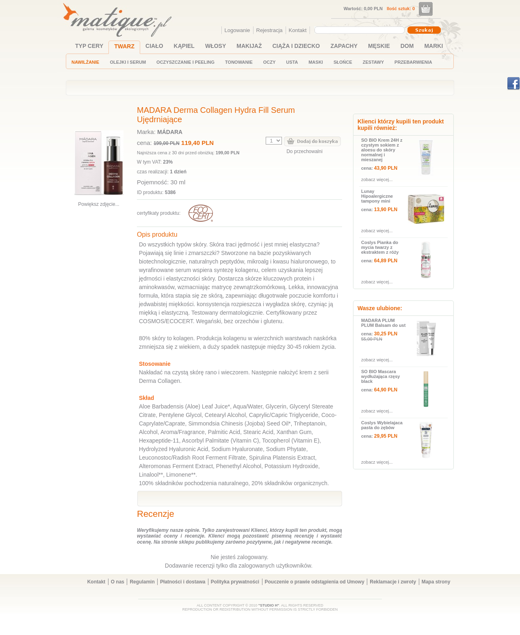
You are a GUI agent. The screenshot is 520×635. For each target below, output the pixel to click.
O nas (117, 582)
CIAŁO (154, 46)
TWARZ (124, 46)
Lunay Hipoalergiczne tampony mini (377, 196)
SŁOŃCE (343, 62)
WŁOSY (215, 46)
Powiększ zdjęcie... (98, 204)
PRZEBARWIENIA (413, 62)
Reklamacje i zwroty (393, 582)
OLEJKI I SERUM (128, 62)
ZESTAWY (373, 62)
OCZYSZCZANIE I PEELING (185, 62)
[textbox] (357, 29)
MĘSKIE (379, 46)
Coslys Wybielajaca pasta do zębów (382, 425)
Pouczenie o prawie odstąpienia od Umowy (314, 582)
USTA (292, 62)
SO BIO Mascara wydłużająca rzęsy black (380, 376)
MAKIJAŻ (249, 46)
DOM (407, 46)
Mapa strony (436, 582)
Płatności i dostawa (182, 582)
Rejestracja (269, 30)
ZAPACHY (344, 46)
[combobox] (360, 30)
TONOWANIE (239, 62)
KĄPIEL (184, 46)
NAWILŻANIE (85, 62)
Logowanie (237, 30)
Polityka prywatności (235, 582)
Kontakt (298, 30)
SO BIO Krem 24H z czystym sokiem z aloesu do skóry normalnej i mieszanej (381, 150)
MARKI (433, 46)
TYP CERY (89, 46)
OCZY (269, 62)
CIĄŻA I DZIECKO (296, 46)
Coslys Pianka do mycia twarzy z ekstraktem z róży (380, 247)
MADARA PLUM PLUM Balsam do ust (383, 323)
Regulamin (142, 582)
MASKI (315, 62)
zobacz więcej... (377, 179)
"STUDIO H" (269, 605)
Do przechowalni (304, 151)
